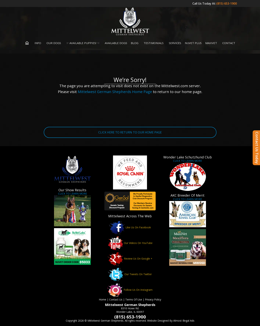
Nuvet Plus (193, 43)
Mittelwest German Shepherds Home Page (115, 91)
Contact (228, 43)
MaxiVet (211, 43)
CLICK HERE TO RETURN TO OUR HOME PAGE (130, 132)
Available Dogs (115, 43)
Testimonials (153, 43)
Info (37, 43)
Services (174, 43)
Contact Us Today (256, 148)
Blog (134, 43)
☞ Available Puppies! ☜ (82, 43)
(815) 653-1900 (227, 3)
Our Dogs (53, 43)
